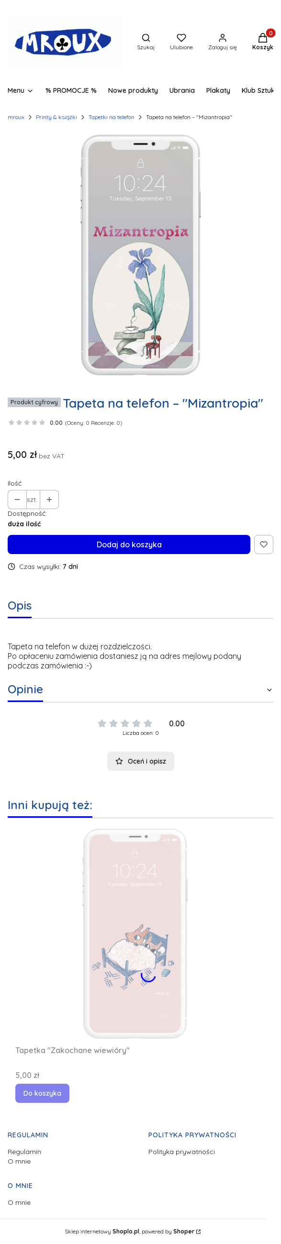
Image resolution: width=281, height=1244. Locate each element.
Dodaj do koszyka (129, 544)
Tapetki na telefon (112, 117)
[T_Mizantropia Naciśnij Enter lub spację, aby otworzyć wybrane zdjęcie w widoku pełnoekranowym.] (140, 255)
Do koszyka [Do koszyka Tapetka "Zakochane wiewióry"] (42, 1093)
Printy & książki (56, 117)
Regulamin (24, 1151)
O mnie (19, 1161)
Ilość (15, 483)
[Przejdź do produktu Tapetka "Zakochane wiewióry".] (135, 933)
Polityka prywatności (181, 1151)
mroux (16, 117)
